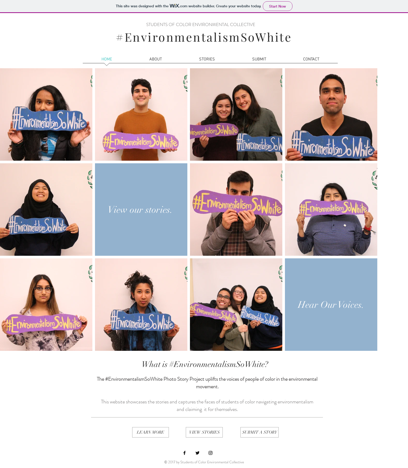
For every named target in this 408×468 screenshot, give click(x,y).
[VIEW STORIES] (204, 432)
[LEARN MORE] (150, 432)
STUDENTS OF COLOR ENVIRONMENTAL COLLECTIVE (200, 24)
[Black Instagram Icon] (210, 452)
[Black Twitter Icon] (197, 452)
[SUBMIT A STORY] (259, 432)
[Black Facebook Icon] (184, 452)
